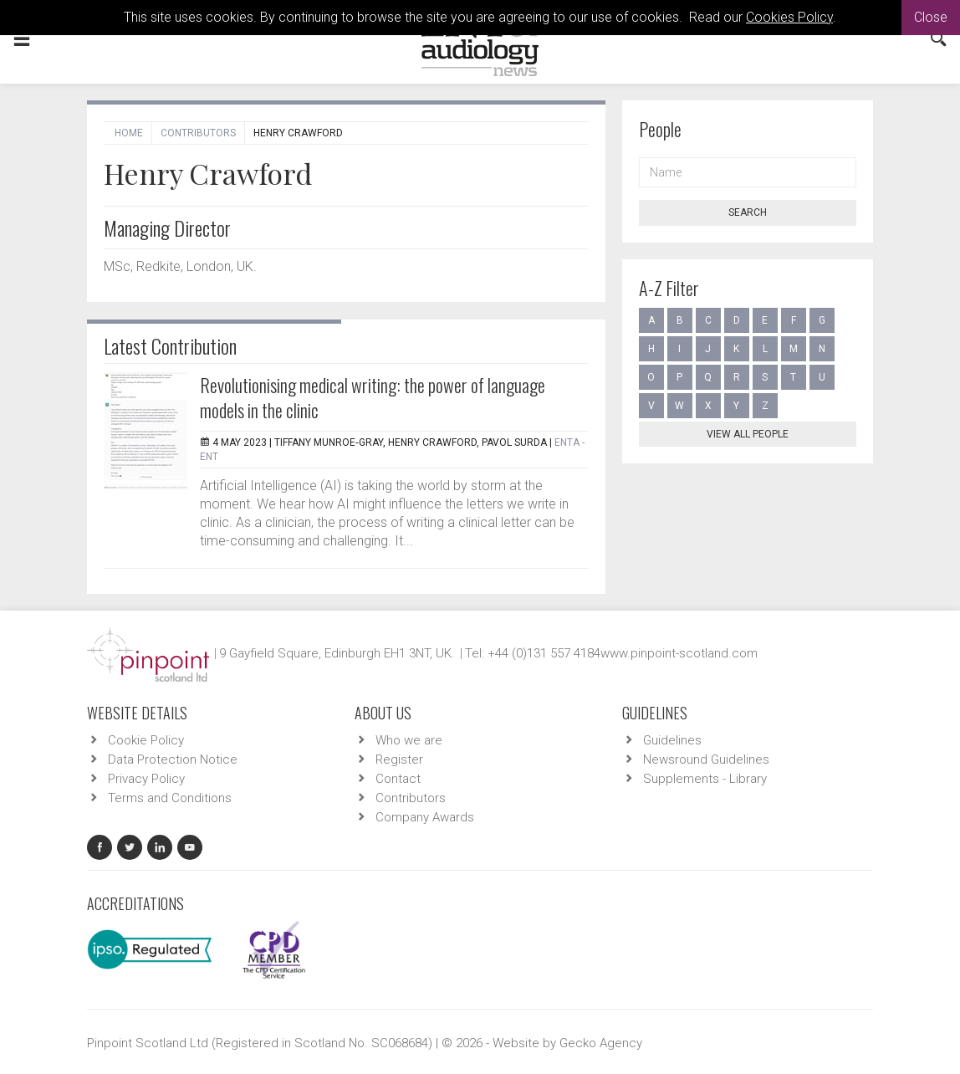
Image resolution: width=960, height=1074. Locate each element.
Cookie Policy (146, 740)
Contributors (198, 133)
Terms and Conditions (170, 798)
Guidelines (672, 740)
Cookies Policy (789, 17)
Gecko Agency (600, 1043)
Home (129, 133)
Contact (398, 778)
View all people (748, 434)
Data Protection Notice (172, 759)
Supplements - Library (705, 778)
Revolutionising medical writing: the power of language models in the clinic (372, 397)
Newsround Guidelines (706, 759)
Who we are (408, 740)
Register (399, 759)
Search (747, 212)
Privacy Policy (146, 778)
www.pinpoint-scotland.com (679, 653)
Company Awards (424, 817)
